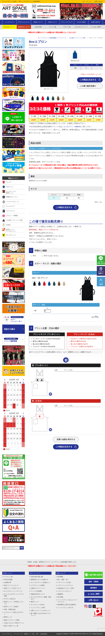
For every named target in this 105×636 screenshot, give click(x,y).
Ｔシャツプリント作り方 (65, 607)
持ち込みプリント (9, 27)
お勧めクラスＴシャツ (38, 588)
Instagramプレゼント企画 (65, 588)
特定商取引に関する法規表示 (66, 604)
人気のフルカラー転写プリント (14, 623)
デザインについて (24, 22)
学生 (34, 256)
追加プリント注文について (12, 588)
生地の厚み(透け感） (37, 576)
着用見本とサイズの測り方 (39, 579)
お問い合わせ (98, 1)
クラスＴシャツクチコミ (65, 585)
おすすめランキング (81, 27)
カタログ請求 (81, 22)
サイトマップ (86, 1)
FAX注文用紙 (8, 579)
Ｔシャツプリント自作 (38, 607)
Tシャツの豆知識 (36, 591)
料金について (38, 22)
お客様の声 (7, 582)
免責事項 (60, 594)
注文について (52, 22)
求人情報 (60, 597)
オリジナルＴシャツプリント (13, 591)
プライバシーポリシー (64, 591)
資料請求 (93, 588)
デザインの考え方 (9, 599)
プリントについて (67, 22)
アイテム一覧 (8, 576)
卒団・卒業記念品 (9, 609)
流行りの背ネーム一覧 (11, 626)
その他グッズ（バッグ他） (77, 38)
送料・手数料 (93, 582)
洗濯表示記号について (38, 594)
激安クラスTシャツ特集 (11, 620)
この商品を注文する (88, 80)
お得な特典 (38, 27)
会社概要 (60, 576)
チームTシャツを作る (38, 604)
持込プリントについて (11, 585)
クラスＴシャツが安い (64, 582)
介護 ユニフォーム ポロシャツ (40, 610)
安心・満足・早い (63, 579)
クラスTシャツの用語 (38, 585)
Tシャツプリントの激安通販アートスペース (52, 38)
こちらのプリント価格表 (71, 126)
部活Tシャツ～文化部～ (11, 606)
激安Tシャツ (35, 602)
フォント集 (52, 27)
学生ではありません (51, 256)
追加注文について (24, 27)
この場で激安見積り (88, 86)
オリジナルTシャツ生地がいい (40, 582)
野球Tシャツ (8, 617)
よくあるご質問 (96, 27)
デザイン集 (66, 27)
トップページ (9, 22)
